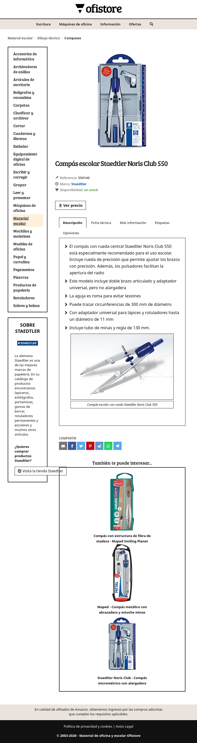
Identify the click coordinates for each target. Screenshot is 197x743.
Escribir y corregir (21, 174)
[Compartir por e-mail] (63, 446)
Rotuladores (24, 297)
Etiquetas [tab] (162, 222)
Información (110, 24)
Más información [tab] (133, 222)
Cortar (19, 125)
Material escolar (20, 38)
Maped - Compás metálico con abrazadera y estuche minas (122, 579)
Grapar (19, 184)
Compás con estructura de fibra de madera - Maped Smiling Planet (122, 508)
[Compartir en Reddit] (99, 446)
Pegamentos (23, 269)
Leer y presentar (22, 195)
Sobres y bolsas (26, 305)
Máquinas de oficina (75, 24)
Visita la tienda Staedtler (40, 470)
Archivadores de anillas (25, 69)
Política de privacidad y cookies (88, 726)
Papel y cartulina (21, 259)
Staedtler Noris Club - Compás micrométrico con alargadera (122, 650)
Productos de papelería (24, 287)
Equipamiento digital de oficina (25, 159)
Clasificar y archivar (23, 115)
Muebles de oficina (22, 246)
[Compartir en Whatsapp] (108, 446)
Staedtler (79, 184)
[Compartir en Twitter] (81, 446)
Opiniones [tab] (71, 233)
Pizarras (20, 277)
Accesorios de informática (25, 56)
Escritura (43, 24)
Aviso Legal (124, 726)
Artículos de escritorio (23, 82)
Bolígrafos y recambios (23, 95)
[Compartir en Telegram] (117, 446)
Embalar (20, 146)
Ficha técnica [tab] (101, 222)
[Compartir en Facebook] (72, 446)
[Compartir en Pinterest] (90, 446)
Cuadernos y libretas (24, 136)
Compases (72, 38)
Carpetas (21, 105)
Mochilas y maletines (22, 233)
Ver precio (70, 205)
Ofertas (135, 24)
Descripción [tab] (73, 222)
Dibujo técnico (48, 38)
